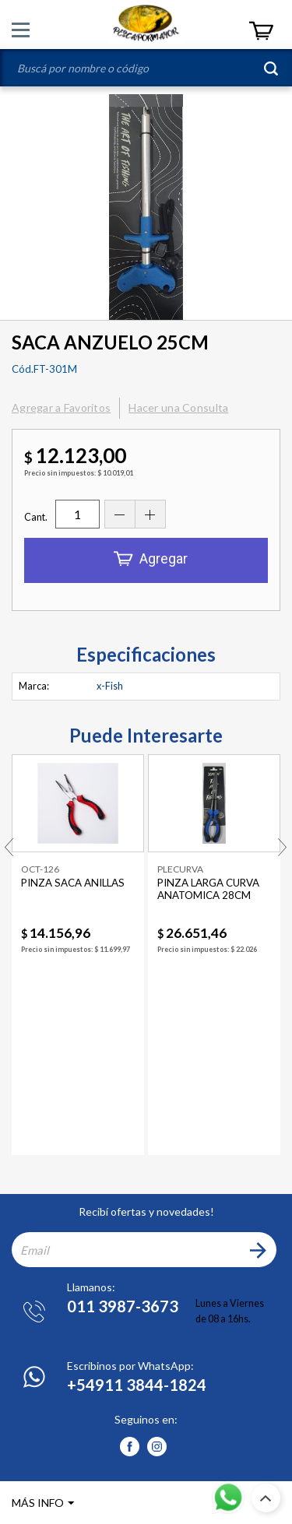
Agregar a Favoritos (61, 407)
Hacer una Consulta (178, 407)
